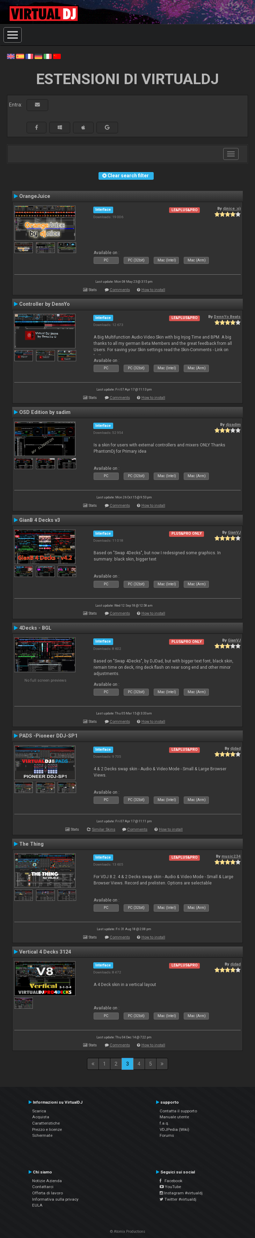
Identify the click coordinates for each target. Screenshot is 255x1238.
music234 (231, 856)
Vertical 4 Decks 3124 (45, 952)
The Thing (31, 844)
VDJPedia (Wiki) (174, 1129)
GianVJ (234, 532)
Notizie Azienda (47, 1180)
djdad (235, 748)
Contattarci (42, 1186)
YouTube (170, 1186)
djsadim (233, 424)
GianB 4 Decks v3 (39, 520)
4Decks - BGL (35, 628)
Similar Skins (103, 829)
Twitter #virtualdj (178, 1199)
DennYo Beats (227, 316)
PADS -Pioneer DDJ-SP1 (48, 736)
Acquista (40, 1116)
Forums (167, 1135)
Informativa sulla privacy (55, 1199)
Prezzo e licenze (47, 1129)
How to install (153, 290)
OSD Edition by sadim (45, 412)
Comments (120, 290)
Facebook (171, 1180)
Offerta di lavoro (47, 1193)
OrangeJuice (34, 196)
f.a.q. (164, 1123)
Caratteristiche (46, 1123)
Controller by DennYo (44, 304)
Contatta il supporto (178, 1111)
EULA (37, 1205)
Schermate (42, 1135)
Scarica (39, 1111)
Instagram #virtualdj (181, 1193)
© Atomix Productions (127, 1231)
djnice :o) (232, 208)
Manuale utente (174, 1116)
